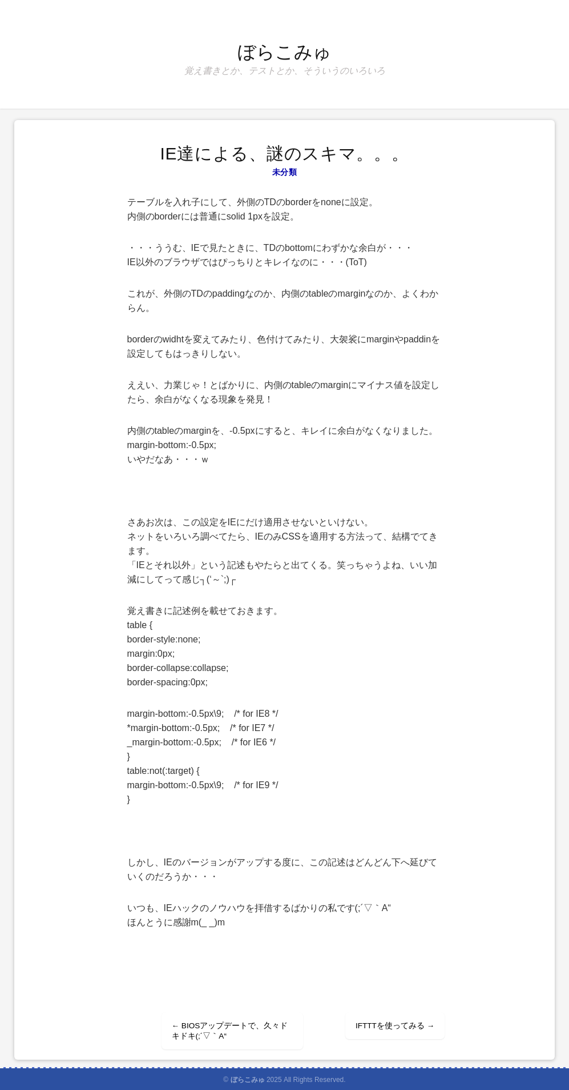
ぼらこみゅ (284, 52)
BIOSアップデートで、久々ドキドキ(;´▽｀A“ (230, 1030)
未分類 (284, 172)
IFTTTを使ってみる (395, 1025)
